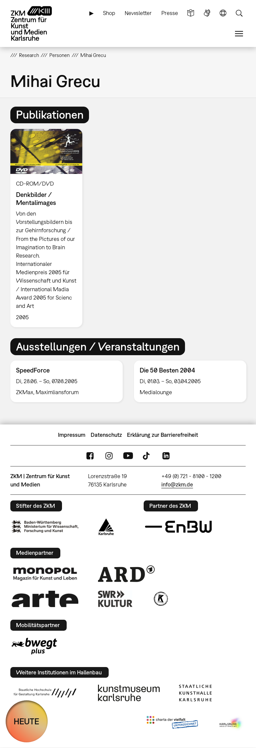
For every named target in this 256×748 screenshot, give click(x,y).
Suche (239, 13)
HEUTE (26, 721)
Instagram (109, 455)
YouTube (128, 455)
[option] (49, 228)
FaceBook (90, 455)
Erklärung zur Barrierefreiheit (162, 434)
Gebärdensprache (207, 13)
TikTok (147, 455)
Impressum (71, 434)
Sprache (223, 13)
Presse (169, 13)
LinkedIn (166, 455)
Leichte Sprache (190, 13)
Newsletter (138, 13)
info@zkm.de (177, 484)
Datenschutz (106, 434)
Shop (109, 13)
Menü (239, 33)
